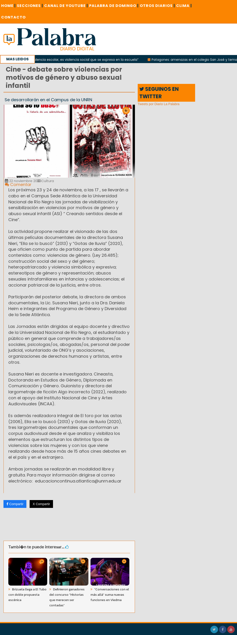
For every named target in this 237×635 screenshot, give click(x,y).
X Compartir (41, 504)
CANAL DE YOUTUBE (66, 5)
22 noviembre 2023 (23, 180)
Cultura (45, 180)
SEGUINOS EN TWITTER (159, 92)
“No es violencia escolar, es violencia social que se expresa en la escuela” (84, 59)
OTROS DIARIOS (157, 5)
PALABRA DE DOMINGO (114, 5)
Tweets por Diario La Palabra (159, 104)
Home (8, 5)
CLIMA (184, 5)
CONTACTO (13, 17)
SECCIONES (30, 5)
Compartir (14, 504)
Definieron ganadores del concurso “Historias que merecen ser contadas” (66, 597)
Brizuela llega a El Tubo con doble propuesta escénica (27, 594)
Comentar (18, 184)
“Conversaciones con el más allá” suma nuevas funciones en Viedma (109, 594)
